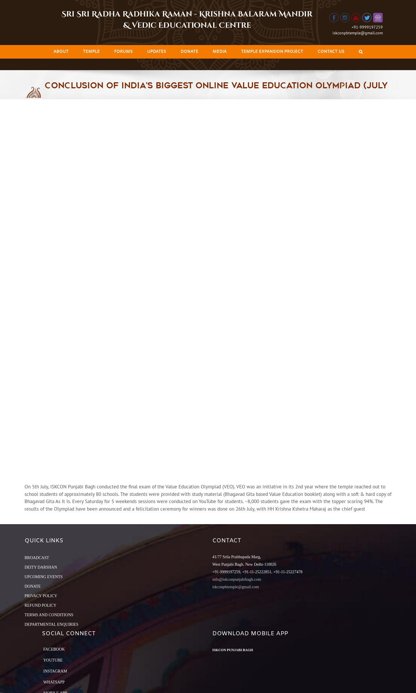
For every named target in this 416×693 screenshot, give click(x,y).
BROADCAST (37, 558)
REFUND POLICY (40, 605)
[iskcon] (208, 291)
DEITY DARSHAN (41, 567)
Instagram (55, 671)
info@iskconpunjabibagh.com (236, 579)
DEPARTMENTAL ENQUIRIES (51, 624)
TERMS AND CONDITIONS (49, 615)
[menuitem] (61, 52)
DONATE (33, 586)
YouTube (53, 660)
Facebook (54, 649)
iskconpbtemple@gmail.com (358, 33)
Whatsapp (54, 682)
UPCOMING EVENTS (44, 577)
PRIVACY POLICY (41, 596)
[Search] (361, 52)
